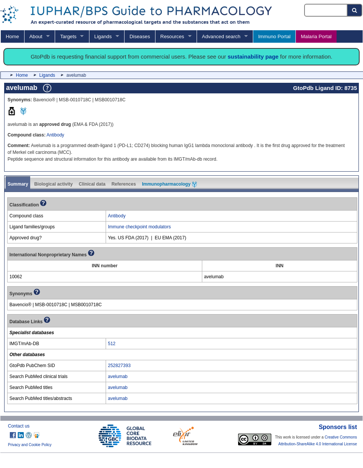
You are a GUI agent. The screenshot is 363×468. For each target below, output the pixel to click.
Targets (68, 36)
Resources (172, 36)
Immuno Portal (274, 36)
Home (12, 36)
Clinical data (92, 184)
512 (111, 343)
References (123, 184)
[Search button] (355, 10)
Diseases (139, 36)
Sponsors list (338, 427)
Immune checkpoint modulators (139, 226)
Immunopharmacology (169, 184)
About (35, 36)
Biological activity (53, 184)
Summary (18, 184)
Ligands (103, 36)
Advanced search (221, 36)
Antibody (55, 135)
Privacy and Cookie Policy (30, 445)
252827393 (119, 365)
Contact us (18, 426)
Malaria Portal (316, 36)
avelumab (118, 376)
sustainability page (253, 56)
